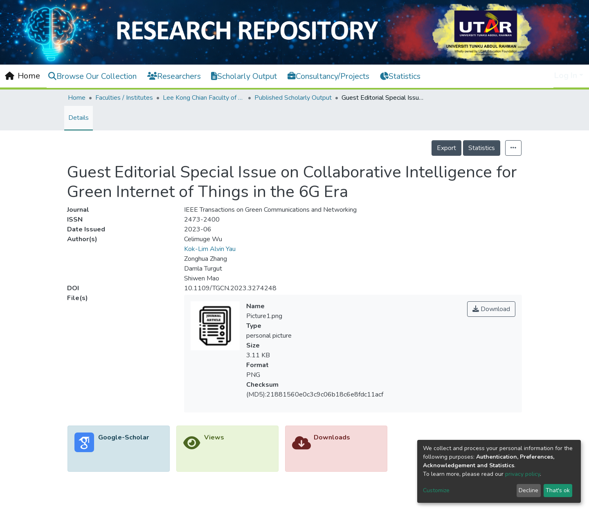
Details (78, 117)
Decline (528, 490)
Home (76, 97)
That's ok (558, 490)
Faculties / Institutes (124, 97)
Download (491, 309)
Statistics (481, 147)
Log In (565, 75)
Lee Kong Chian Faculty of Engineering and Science (204, 97)
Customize (436, 490)
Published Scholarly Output (293, 97)
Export (446, 147)
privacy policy (522, 474)
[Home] (22, 76)
